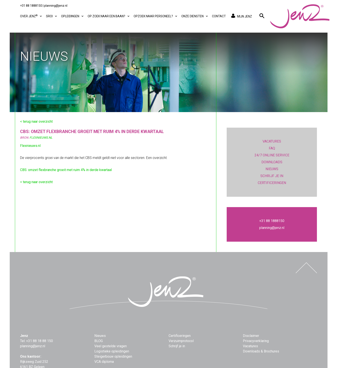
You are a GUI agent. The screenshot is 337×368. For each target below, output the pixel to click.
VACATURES (272, 141)
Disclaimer (251, 336)
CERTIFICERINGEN (272, 183)
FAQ (272, 148)
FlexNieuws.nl (41, 137)
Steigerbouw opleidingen (113, 356)
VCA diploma (104, 362)
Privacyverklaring (256, 341)
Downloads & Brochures (261, 351)
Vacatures (250, 346)
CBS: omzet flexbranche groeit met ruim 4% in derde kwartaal (66, 170)
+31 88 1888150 (31, 5)
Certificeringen (180, 336)
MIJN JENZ (240, 16)
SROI (52, 16)
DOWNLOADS (271, 162)
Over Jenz (31, 16)
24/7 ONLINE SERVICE (272, 155)
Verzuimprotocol (181, 341)
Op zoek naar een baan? (109, 16)
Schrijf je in (177, 346)
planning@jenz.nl (55, 5)
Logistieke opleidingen (111, 351)
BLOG (98, 341)
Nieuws (100, 336)
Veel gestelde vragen (110, 346)
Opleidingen (72, 16)
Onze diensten (195, 16)
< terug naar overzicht (36, 121)
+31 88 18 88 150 (39, 341)
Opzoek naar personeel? (156, 16)
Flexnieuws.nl (30, 146)
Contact (219, 16)
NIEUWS (272, 169)
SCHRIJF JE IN (271, 176)
